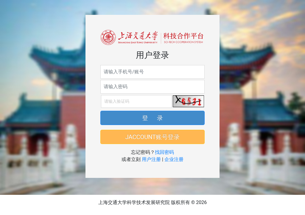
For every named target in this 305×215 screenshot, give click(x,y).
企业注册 (173, 159)
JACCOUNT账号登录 (152, 136)
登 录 (152, 117)
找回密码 (164, 152)
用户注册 (151, 159)
